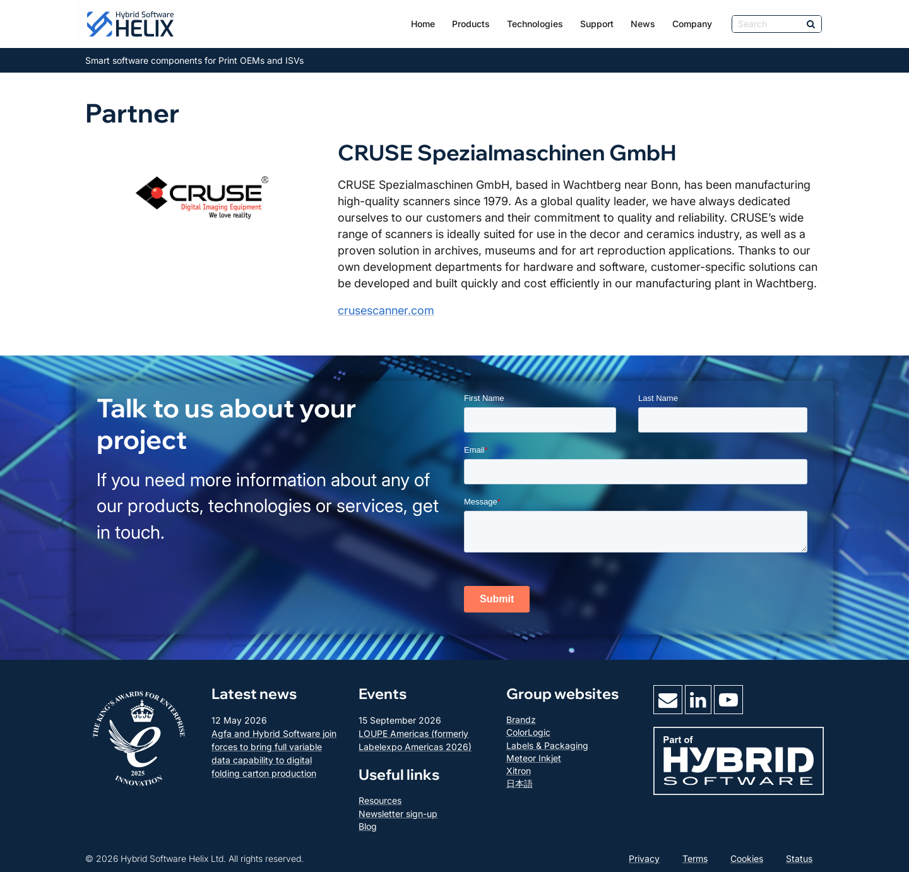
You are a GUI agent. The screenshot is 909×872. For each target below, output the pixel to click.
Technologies (535, 23)
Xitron (518, 770)
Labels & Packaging (547, 745)
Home (423, 23)
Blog (368, 826)
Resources (380, 800)
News (643, 23)
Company (692, 23)
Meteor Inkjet (533, 758)
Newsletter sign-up (398, 813)
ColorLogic (528, 732)
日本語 (519, 783)
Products (471, 23)
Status (799, 858)
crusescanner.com (386, 310)
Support (597, 23)
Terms (695, 858)
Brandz (521, 719)
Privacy (644, 858)
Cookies (746, 858)
